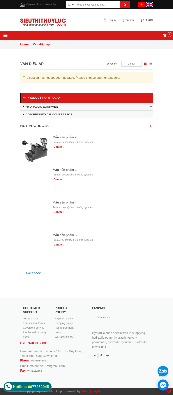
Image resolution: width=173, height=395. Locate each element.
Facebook (33, 273)
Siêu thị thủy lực (91, 391)
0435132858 (34, 370)
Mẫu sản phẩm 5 (65, 235)
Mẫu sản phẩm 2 (65, 137)
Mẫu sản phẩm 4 (65, 202)
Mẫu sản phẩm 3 (65, 170)
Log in (112, 20)
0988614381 (38, 360)
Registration (127, 20)
